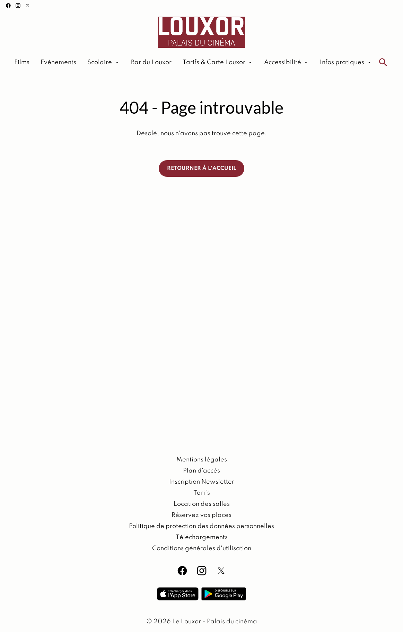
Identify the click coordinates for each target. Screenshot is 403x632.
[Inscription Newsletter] (201, 481)
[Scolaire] (103, 62)
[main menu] (193, 62)
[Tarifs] (201, 493)
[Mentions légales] (201, 459)
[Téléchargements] (202, 537)
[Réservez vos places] (201, 515)
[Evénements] (58, 62)
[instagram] (18, 5)
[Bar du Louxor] (151, 62)
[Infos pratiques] (346, 62)
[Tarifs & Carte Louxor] (218, 62)
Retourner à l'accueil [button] (201, 168)
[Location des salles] (202, 504)
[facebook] (8, 5)
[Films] (21, 62)
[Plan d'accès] (201, 470)
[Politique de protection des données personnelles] (201, 526)
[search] (383, 62)
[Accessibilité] (286, 62)
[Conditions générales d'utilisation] (201, 548)
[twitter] (27, 5)
